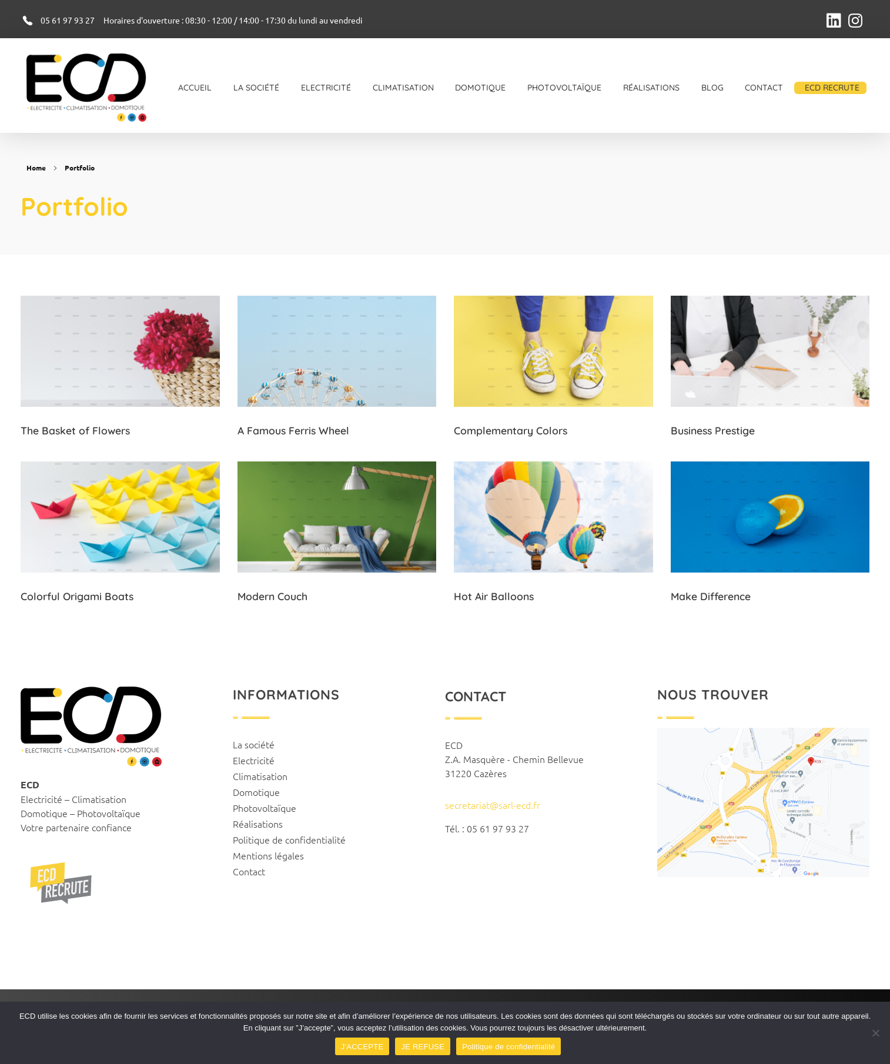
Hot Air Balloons (494, 596)
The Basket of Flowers (75, 430)
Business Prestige (713, 430)
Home (36, 167)
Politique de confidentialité (508, 1046)
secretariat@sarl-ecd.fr (492, 804)
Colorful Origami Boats (77, 596)
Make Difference (711, 596)
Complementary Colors (510, 430)
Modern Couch (272, 596)
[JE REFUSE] (875, 1033)
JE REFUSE (422, 1046)
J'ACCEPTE (362, 1046)
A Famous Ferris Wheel (293, 430)
